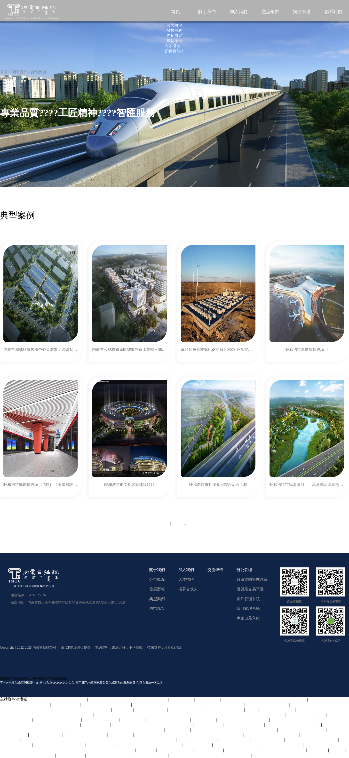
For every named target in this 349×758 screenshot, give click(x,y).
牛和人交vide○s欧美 (277, 709)
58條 (152, 524)
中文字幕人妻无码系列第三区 (167, 725)
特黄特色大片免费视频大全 (215, 730)
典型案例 (157, 599)
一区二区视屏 (182, 755)
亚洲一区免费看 (209, 750)
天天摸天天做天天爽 (259, 730)
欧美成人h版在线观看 (149, 699)
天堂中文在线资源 (268, 740)
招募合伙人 (188, 589)
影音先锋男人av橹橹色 (244, 725)
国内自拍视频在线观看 (316, 709)
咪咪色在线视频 (126, 725)
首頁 (175, 11)
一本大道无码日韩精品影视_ (106, 704)
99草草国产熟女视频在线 (85, 735)
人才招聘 (186, 579)
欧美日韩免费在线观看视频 (279, 745)
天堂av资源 (146, 750)
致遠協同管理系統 (252, 579)
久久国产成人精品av (32, 704)
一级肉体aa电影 (100, 745)
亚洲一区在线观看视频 (311, 704)
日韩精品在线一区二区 (306, 714)
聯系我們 (333, 11)
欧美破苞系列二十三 (101, 720)
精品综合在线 (273, 714)
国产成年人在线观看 (289, 699)
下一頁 (195, 524)
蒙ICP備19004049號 (75, 647)
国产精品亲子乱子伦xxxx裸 (69, 714)
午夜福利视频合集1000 (144, 730)
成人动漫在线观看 (46, 735)
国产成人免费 (170, 745)
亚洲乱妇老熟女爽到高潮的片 (160, 735)
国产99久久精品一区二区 (154, 704)
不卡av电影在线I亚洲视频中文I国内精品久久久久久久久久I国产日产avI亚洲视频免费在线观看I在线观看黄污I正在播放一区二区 (81, 682)
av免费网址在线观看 (175, 750)
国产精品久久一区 (151, 709)
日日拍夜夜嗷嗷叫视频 (136, 745)
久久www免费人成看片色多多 (312, 740)
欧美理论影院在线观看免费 (57, 720)
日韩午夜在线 (190, 704)
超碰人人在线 (317, 745)
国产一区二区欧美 (111, 714)
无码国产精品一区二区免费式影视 (100, 740)
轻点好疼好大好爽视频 (224, 704)
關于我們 (207, 11)
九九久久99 (318, 750)
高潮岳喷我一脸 (96, 725)
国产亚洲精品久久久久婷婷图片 (231, 714)
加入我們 (238, 11)
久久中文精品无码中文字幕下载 (27, 755)
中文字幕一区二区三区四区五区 (38, 730)
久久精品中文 (208, 699)
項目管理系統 (248, 608)
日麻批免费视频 (209, 725)
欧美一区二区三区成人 (109, 699)
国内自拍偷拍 (121, 735)
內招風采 (157, 608)
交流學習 (270, 11)
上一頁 (163, 524)
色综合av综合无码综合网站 (282, 750)
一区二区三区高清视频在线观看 (95, 730)
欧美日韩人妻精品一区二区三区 (215, 735)
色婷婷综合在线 (21, 725)
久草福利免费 (204, 720)
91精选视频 (123, 709)
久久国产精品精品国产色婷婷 (243, 720)
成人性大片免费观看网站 (293, 720)
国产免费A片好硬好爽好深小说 (272, 735)
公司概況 (157, 579)
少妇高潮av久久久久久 (148, 755)
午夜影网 (309, 735)
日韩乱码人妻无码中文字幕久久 (156, 714)
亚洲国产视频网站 (185, 709)
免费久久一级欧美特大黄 (267, 704)
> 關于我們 (18, 72)
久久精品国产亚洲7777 (197, 740)
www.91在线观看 (197, 745)
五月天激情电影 (66, 704)
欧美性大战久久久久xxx (223, 709)
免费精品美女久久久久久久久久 (293, 725)
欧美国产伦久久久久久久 (154, 740)
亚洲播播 (337, 750)
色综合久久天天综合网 (107, 755)
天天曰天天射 (178, 730)
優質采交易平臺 (250, 589)
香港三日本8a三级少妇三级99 (59, 745)
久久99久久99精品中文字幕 (46, 740)
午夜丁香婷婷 (133, 720)
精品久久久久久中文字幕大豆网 (59, 699)
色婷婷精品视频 (71, 755)
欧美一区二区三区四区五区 (111, 750)
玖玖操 (252, 709)
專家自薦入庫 (248, 618)
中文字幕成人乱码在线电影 (302, 730)
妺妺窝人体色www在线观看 (62, 750)
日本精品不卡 (182, 699)
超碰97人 (193, 714)
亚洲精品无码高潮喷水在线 (246, 699)
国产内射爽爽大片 (241, 750)
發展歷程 (157, 589)
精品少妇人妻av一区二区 (168, 720)
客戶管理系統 (248, 599)
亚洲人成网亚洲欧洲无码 (58, 725)
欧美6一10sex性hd (234, 740)
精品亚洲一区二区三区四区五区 (223, 755)
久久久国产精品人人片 (234, 745)
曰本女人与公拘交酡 (93, 709)
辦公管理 (301, 11)
